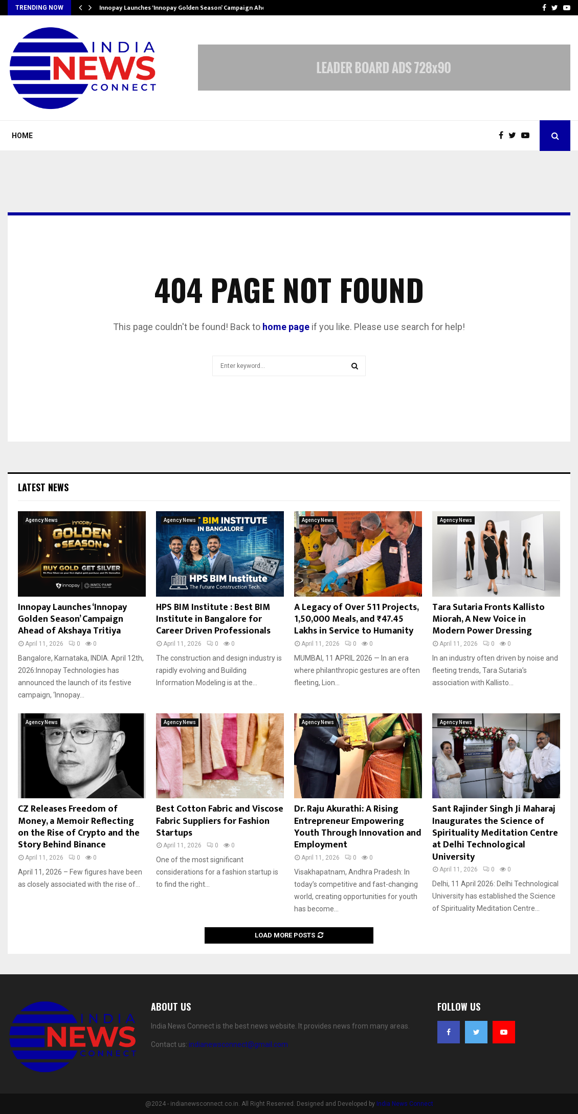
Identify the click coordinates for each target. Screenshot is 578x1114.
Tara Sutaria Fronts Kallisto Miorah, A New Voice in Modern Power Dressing (488, 619)
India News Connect (404, 1103)
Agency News (42, 520)
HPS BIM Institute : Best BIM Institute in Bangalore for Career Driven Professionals (213, 619)
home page (285, 326)
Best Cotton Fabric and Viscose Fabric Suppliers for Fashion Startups (219, 821)
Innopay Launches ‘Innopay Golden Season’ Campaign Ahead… (188, 8)
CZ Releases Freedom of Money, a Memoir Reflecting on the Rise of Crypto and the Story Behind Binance (79, 827)
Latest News (43, 487)
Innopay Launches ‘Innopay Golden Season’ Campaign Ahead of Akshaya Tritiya (72, 619)
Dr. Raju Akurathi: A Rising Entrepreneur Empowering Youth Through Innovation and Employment (357, 827)
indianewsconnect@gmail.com (238, 1044)
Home (22, 136)
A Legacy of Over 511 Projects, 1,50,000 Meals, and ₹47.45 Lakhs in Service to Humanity (356, 619)
